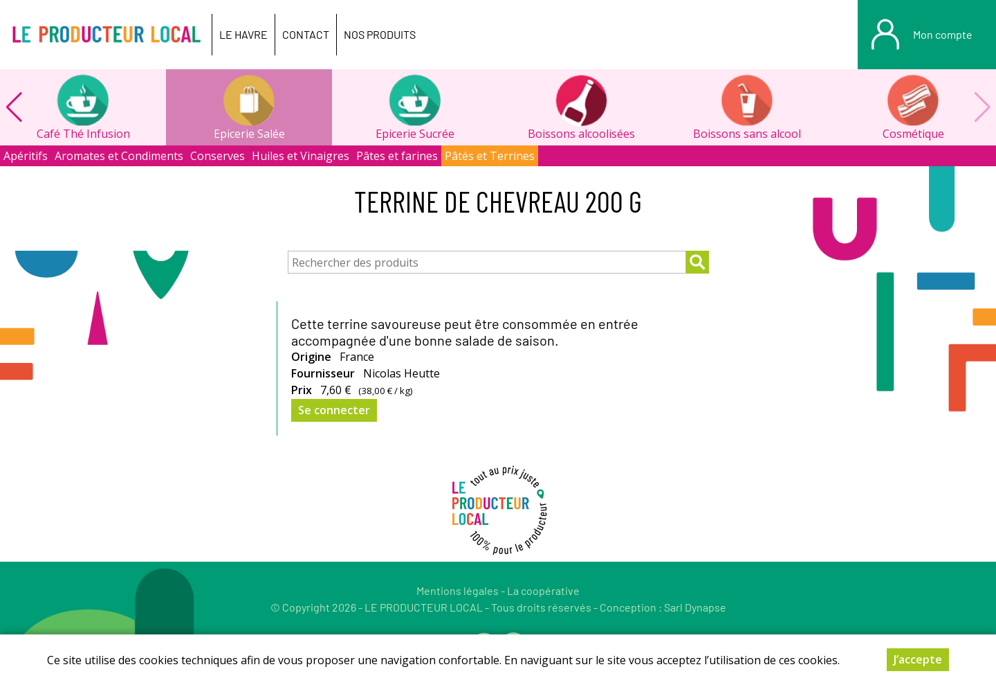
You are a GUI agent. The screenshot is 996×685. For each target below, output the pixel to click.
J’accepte (918, 661)
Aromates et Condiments (119, 155)
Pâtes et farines (397, 155)
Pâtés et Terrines (490, 155)
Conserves (217, 155)
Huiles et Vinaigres (300, 155)
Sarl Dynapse (695, 607)
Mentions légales (457, 590)
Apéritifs (25, 155)
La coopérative (543, 590)
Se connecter (334, 410)
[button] (14, 107)
